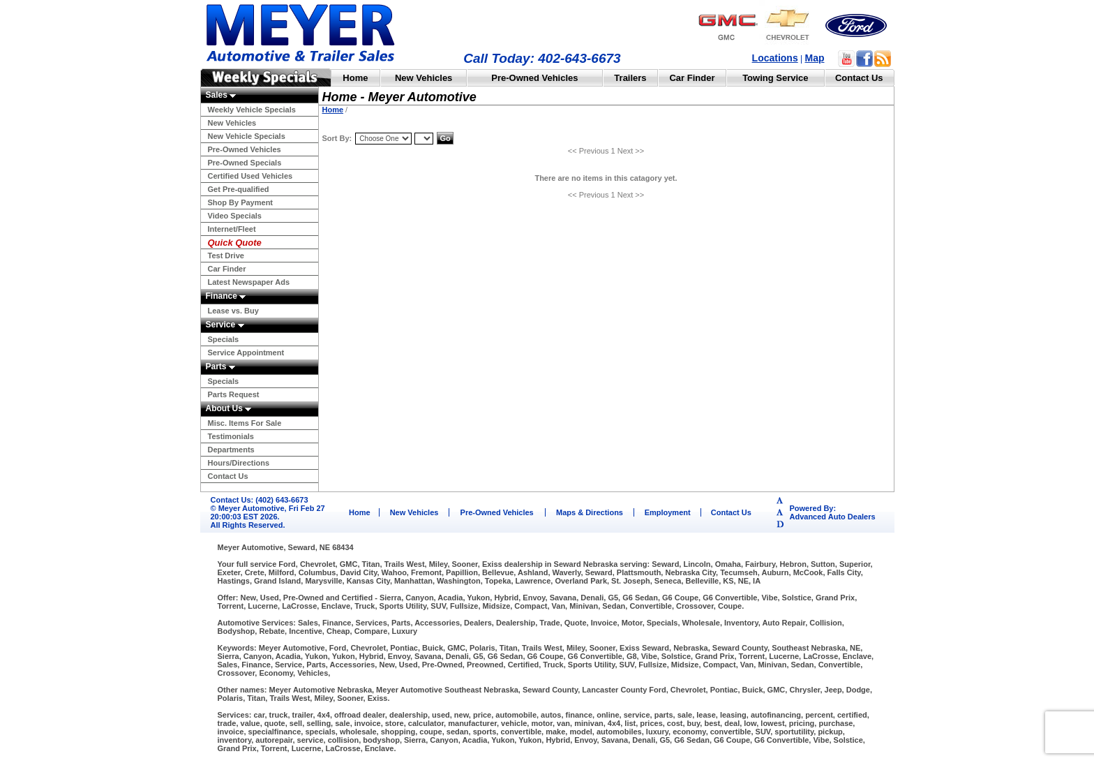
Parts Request (234, 394)
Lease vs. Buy (233, 310)
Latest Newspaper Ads (249, 282)
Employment (668, 512)
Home (355, 78)
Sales (221, 95)
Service (225, 324)
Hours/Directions (239, 463)
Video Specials (235, 216)
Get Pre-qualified (238, 189)
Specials (223, 339)
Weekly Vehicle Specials (252, 109)
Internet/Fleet (232, 229)
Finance (226, 296)
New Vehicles (423, 78)
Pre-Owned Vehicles (534, 78)
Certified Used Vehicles (250, 176)
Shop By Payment (241, 202)
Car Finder (691, 78)
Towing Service (775, 78)
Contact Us (859, 78)
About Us (229, 408)
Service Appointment (246, 352)
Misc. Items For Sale (245, 423)
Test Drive (226, 255)
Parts (220, 366)
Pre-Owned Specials (245, 162)
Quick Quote (235, 242)
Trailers (630, 78)
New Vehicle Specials (246, 136)
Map (815, 58)
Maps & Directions (589, 512)
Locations (775, 58)
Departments (231, 449)
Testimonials (231, 436)
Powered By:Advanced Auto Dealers (833, 512)
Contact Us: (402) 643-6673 (259, 500)
